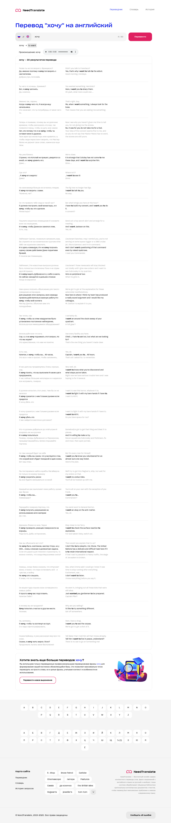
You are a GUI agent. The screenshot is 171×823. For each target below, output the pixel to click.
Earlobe (83, 773)
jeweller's (67, 792)
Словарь (19, 783)
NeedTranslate (30, 10)
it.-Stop (51, 773)
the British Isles (85, 785)
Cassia (50, 785)
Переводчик (21, 778)
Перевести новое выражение (37, 680)
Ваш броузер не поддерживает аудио (60, 52)
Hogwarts (52, 792)
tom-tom (82, 792)
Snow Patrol (67, 773)
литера (70, 779)
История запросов (24, 788)
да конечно (66, 785)
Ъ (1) (119, 740)
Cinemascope (54, 779)
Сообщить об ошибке (140, 815)
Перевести (140, 37)
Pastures (85, 779)
